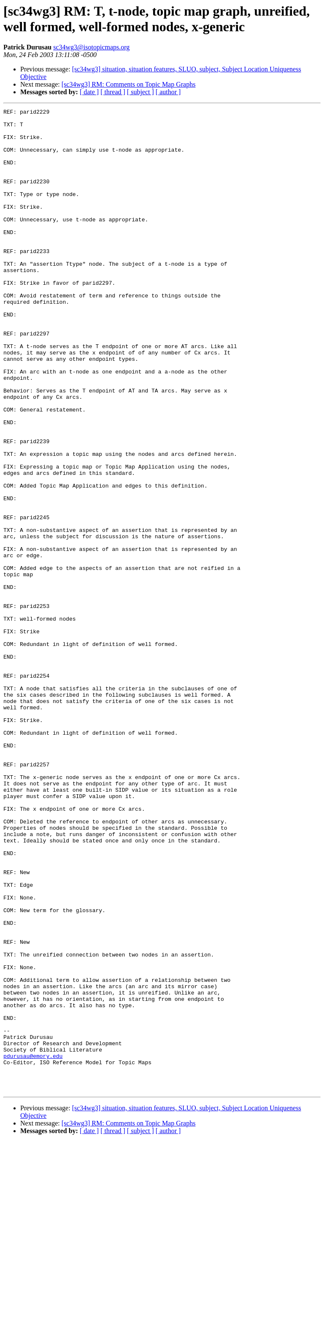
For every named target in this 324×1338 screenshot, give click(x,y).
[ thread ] (112, 91)
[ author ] (168, 91)
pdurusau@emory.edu (32, 1246)
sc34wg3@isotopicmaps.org (91, 47)
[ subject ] (140, 91)
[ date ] (89, 91)
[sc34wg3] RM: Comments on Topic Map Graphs (129, 84)
